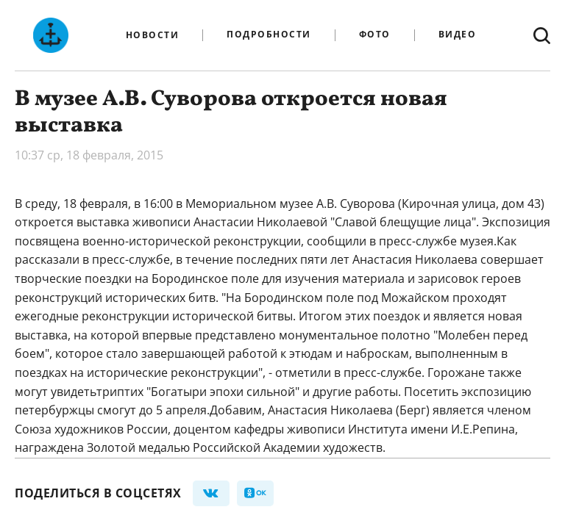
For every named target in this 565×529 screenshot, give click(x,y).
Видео (457, 34)
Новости (153, 35)
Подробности (269, 34)
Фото (375, 34)
